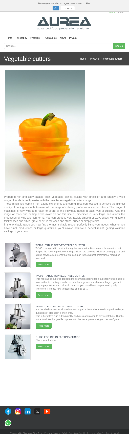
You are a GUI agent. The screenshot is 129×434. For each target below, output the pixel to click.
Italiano (112, 12)
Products (36, 38)
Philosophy (21, 38)
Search (119, 46)
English (121, 12)
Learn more (68, 8)
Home (9, 38)
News (63, 38)
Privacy (73, 38)
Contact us (51, 38)
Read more (43, 264)
